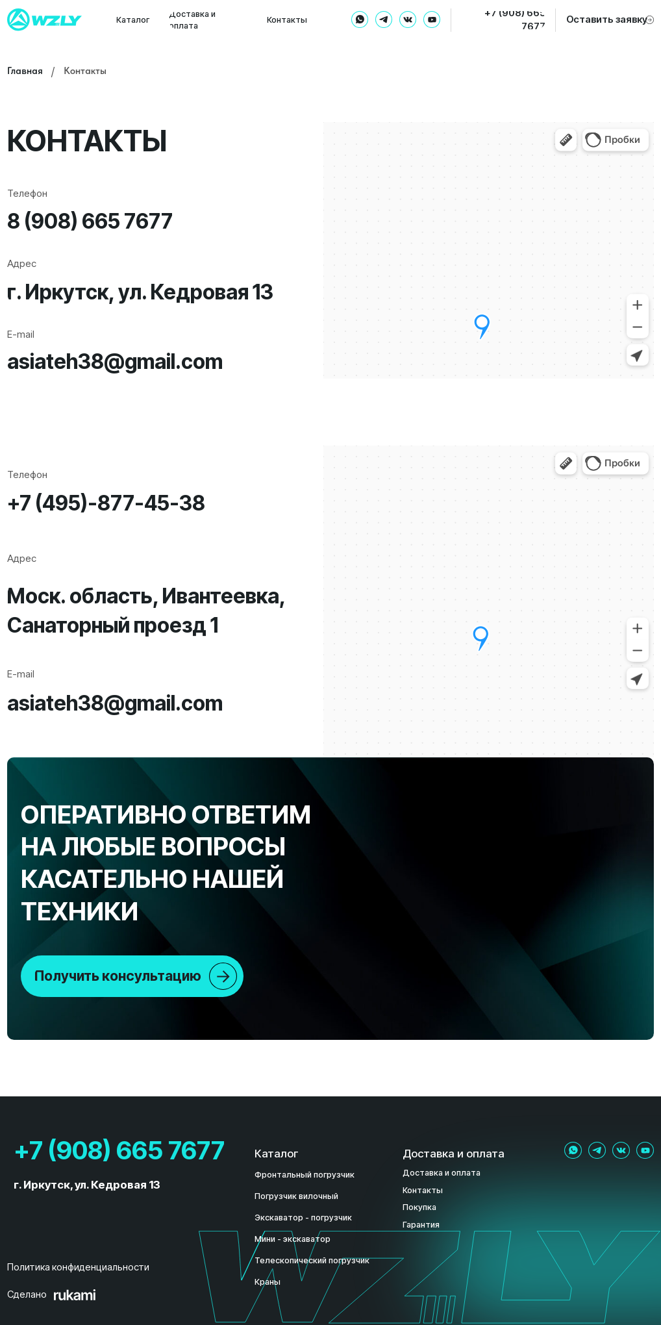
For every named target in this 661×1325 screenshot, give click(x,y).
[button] (609, 20)
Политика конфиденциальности (78, 1267)
